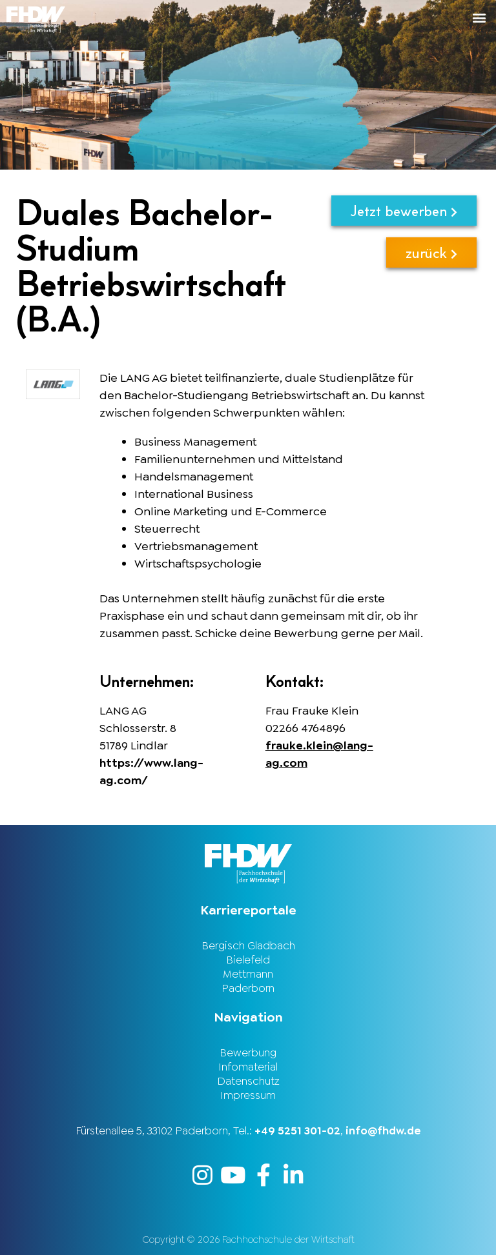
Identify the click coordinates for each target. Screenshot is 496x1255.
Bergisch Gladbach (248, 945)
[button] (372, 17)
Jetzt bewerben (404, 210)
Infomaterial (248, 1067)
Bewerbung (248, 1052)
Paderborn (248, 988)
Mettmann (248, 974)
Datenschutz (248, 1081)
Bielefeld (248, 960)
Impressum (248, 1095)
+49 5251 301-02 (297, 1130)
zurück (431, 252)
